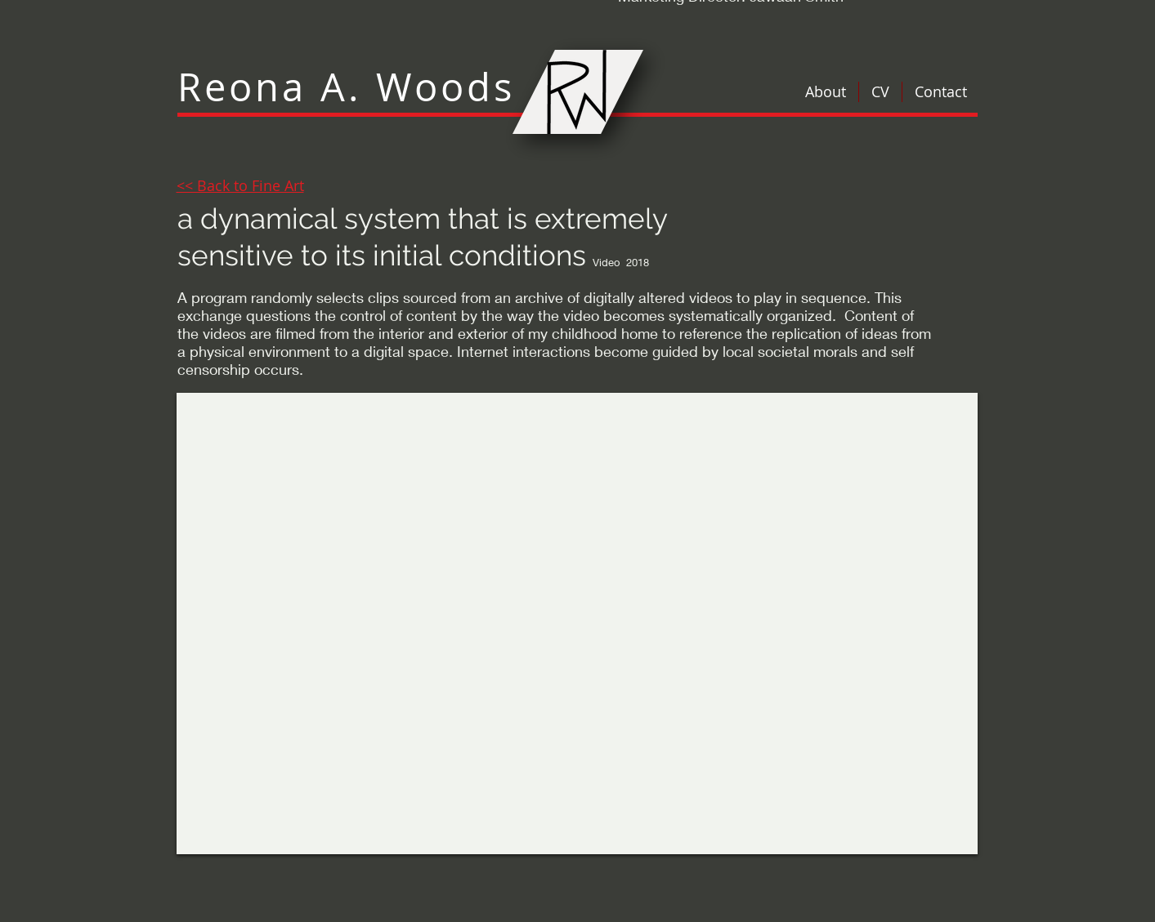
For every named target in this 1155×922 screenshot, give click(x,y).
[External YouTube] (577, 623)
